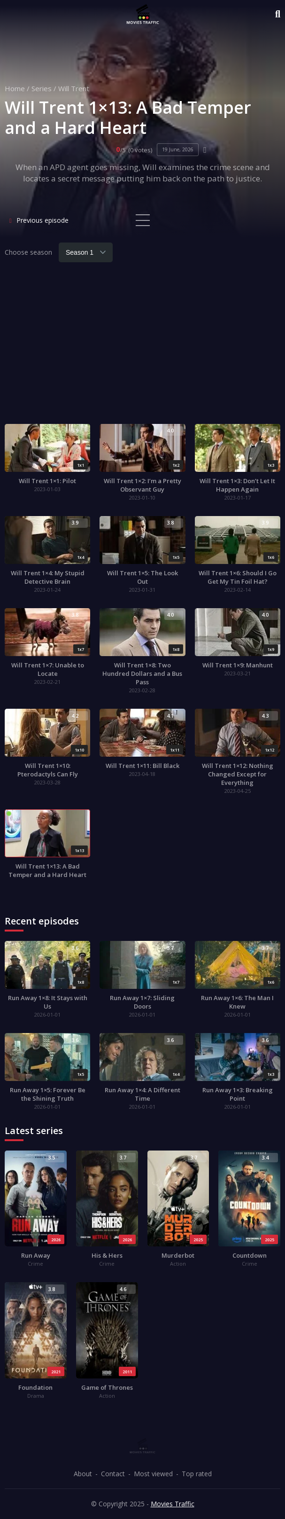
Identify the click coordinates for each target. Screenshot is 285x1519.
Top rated (197, 1473)
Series (41, 88)
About (83, 1473)
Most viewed (153, 1473)
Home (15, 88)
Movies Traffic (172, 1503)
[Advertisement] (142, 349)
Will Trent (73, 88)
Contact (113, 1473)
